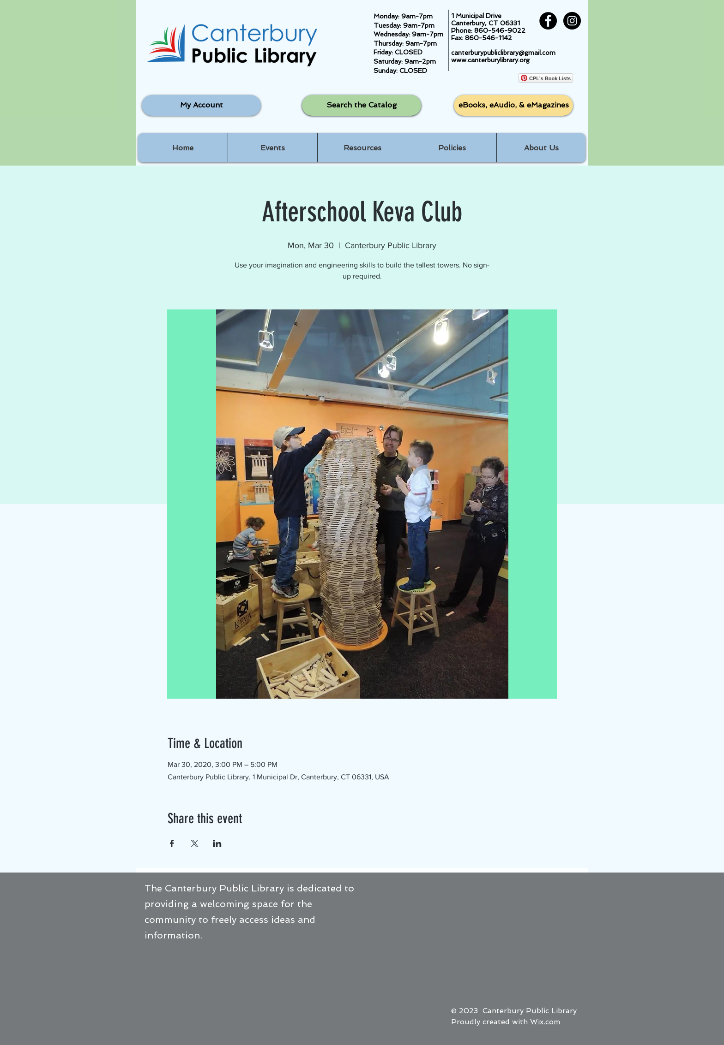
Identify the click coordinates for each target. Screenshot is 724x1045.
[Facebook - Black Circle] (548, 21)
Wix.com (545, 1021)
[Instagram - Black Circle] (572, 21)
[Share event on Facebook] (172, 843)
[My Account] (201, 105)
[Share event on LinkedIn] (217, 843)
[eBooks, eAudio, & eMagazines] (513, 105)
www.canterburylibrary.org (490, 60)
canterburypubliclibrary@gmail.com (503, 52)
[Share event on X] (194, 843)
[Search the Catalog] (361, 105)
